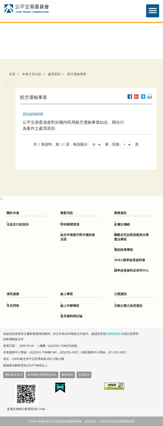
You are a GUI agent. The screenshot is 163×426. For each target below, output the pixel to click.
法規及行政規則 (18, 224)
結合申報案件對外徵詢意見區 (77, 237)
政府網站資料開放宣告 (42, 374)
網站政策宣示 (14, 374)
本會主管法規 (31, 74)
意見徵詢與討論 (71, 316)
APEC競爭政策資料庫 (129, 260)
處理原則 (54, 74)
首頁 (12, 74)
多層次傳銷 (122, 224)
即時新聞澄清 (69, 224)
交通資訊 (84, 374)
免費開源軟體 (115, 333)
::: (8, 82)
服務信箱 (67, 374)
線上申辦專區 (69, 305)
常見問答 (13, 305)
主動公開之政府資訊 (128, 305)
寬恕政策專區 (123, 249)
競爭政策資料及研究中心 (131, 270)
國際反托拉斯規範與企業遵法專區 (131, 237)
